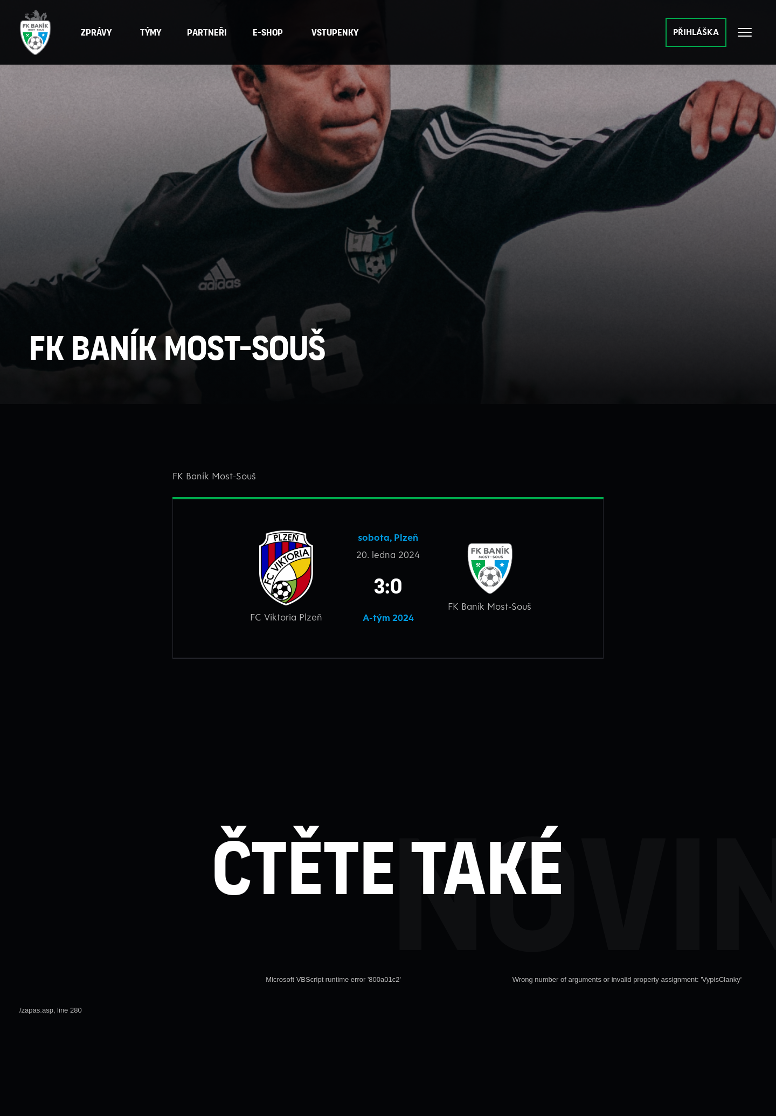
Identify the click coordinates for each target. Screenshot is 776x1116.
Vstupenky (337, 32)
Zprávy (99, 32)
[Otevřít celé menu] (745, 32)
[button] (210, 32)
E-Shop (270, 32)
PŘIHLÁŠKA (696, 31)
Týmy (153, 32)
